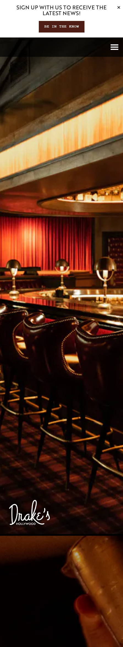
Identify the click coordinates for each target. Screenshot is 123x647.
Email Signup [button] (61, 639)
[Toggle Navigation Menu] (114, 47)
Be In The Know (61, 26)
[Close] (119, 7)
